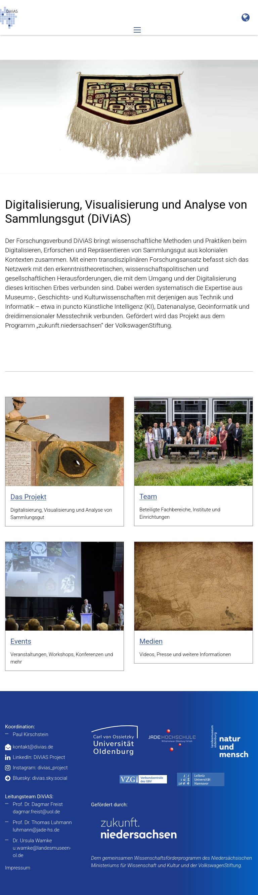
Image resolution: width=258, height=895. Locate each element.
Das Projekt (28, 497)
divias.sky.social (49, 778)
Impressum (17, 868)
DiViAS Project (49, 757)
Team (148, 497)
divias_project (53, 768)
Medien (151, 641)
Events (20, 641)
